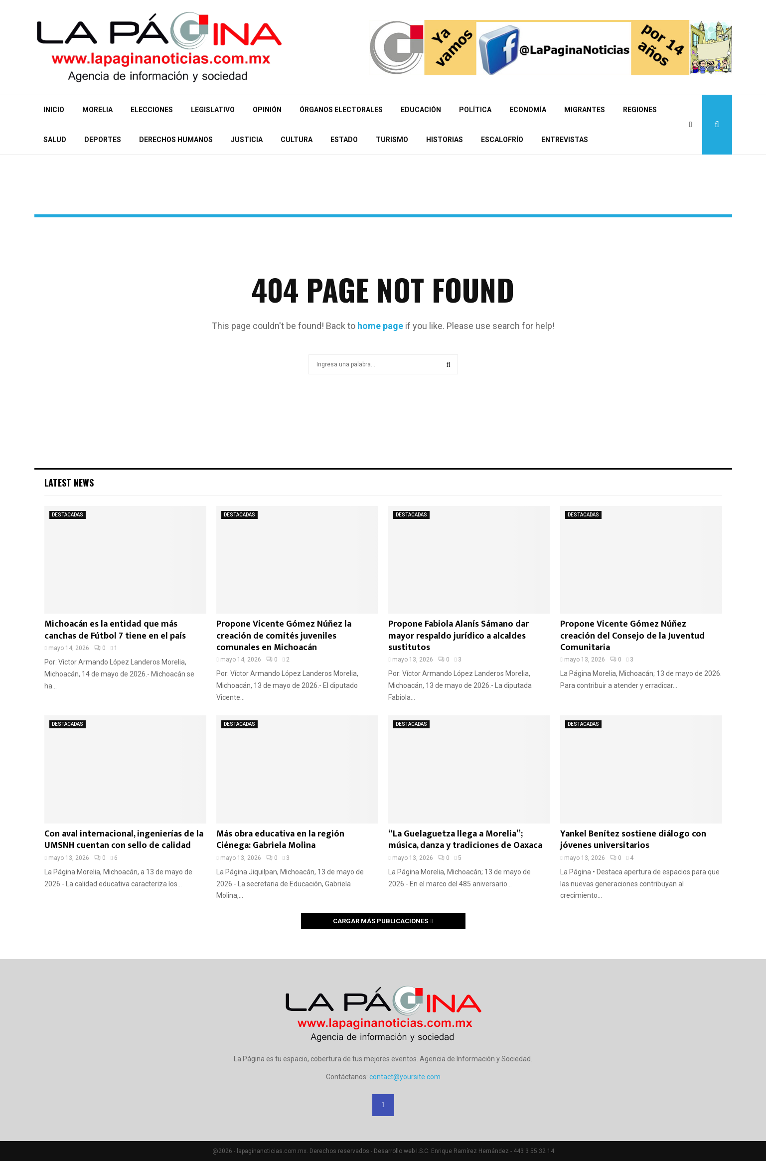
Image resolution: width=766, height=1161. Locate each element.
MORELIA (97, 110)
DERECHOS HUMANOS (176, 140)
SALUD (54, 140)
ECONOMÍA (527, 110)
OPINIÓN (267, 110)
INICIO (53, 110)
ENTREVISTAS (564, 140)
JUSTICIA (247, 140)
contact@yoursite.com (405, 1077)
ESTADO (344, 140)
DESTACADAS (67, 514)
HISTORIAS (444, 140)
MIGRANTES (584, 110)
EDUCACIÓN (421, 110)
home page (380, 326)
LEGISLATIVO (213, 110)
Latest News (69, 482)
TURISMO (392, 140)
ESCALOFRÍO (502, 140)
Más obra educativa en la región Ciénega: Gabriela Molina (280, 840)
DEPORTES (102, 140)
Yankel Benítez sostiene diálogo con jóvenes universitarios (633, 840)
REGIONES (640, 110)
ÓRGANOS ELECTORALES (341, 110)
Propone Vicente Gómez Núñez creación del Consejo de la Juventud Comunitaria (632, 636)
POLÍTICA (475, 110)
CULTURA (296, 140)
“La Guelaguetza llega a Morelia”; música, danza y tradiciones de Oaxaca (465, 840)
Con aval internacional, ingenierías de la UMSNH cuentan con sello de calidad (123, 840)
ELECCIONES (152, 110)
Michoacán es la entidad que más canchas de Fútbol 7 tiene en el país (115, 630)
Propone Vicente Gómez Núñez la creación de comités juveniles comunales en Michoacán (283, 636)
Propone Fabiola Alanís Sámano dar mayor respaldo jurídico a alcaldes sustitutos (458, 636)
